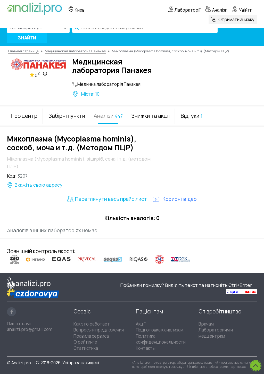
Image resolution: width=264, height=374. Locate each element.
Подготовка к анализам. (160, 330)
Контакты (145, 348)
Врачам (206, 324)
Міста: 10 (90, 94)
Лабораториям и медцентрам (216, 333)
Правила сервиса (91, 336)
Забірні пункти (66, 115)
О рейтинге (85, 342)
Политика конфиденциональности (161, 339)
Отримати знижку (236, 19)
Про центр (24, 115)
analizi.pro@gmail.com (29, 329)
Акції (141, 324)
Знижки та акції (150, 115)
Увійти (245, 10)
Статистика (85, 348)
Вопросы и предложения (98, 330)
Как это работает (91, 324)
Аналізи (219, 10)
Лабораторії (188, 10)
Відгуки (191, 115)
